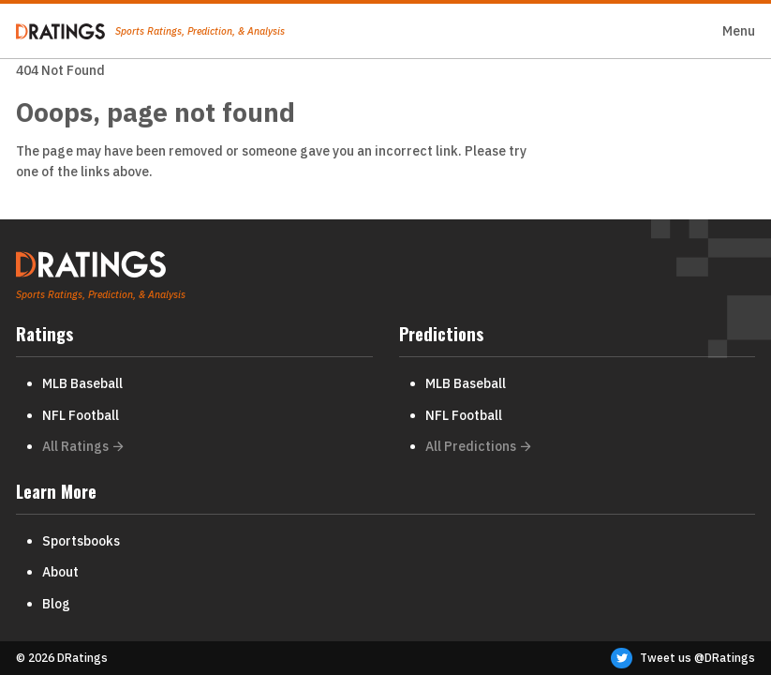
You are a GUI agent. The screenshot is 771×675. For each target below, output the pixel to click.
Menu (738, 30)
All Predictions (478, 446)
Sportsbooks (81, 540)
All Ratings (83, 446)
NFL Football (80, 415)
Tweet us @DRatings (683, 658)
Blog (56, 603)
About (60, 571)
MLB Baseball (82, 383)
